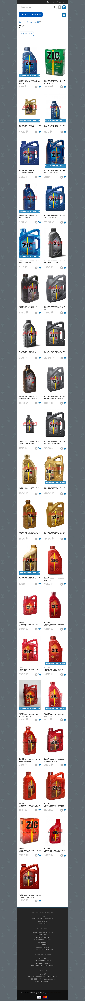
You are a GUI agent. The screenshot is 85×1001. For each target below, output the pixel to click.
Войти (49, 2)
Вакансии (42, 925)
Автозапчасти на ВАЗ (43, 936)
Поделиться (26, 34)
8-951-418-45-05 (41, 978)
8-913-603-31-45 (35, 980)
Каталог (22, 22)
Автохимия (43, 946)
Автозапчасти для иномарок (42, 933)
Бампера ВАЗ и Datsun (42, 941)
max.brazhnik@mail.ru (42, 983)
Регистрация (61, 2)
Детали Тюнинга (42, 938)
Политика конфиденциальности (42, 967)
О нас (42, 917)
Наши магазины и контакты (42, 920)
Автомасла (31, 22)
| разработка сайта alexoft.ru (54, 994)
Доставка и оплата (43, 964)
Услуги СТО (42, 922)
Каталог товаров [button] (30, 14)
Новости (42, 959)
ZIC (38, 22)
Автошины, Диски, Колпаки (42, 951)
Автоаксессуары (42, 948)
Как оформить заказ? (43, 962)
